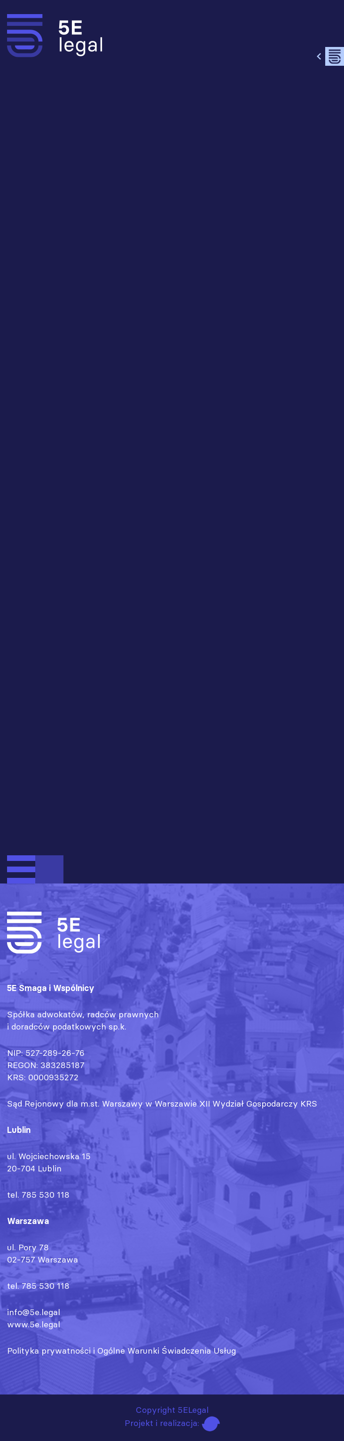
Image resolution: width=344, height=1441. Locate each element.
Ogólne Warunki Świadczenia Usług (166, 1350)
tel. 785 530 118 (38, 1194)
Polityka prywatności (49, 1350)
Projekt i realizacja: (172, 1423)
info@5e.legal (33, 1312)
